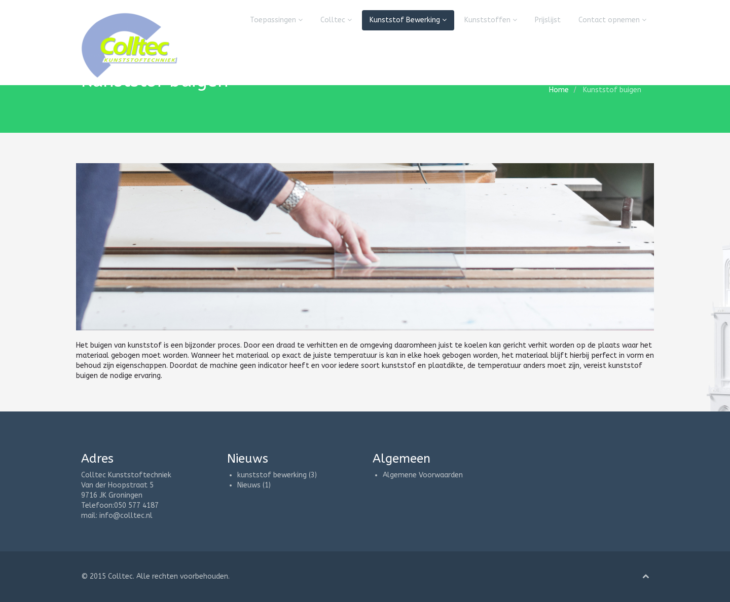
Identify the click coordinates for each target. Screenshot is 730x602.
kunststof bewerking (272, 475)
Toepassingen (276, 20)
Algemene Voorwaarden (423, 475)
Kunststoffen (490, 20)
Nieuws (249, 485)
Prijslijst (548, 20)
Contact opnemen (612, 20)
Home (559, 90)
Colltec (336, 20)
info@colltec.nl (126, 515)
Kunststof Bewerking (408, 20)
